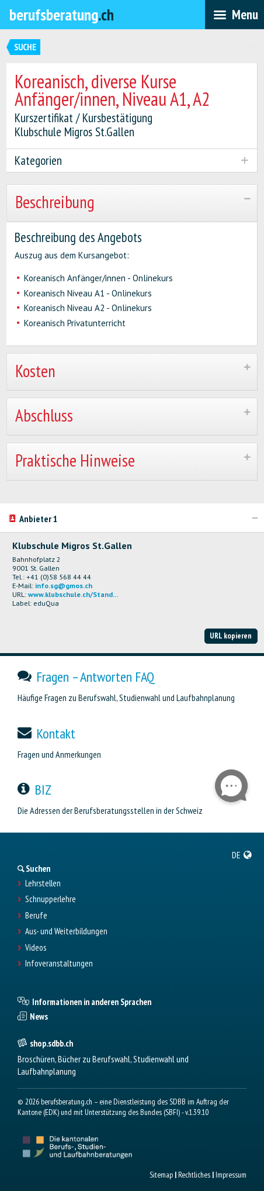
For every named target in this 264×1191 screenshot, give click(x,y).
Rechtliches (194, 1174)
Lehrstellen (43, 883)
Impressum (231, 1174)
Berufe (36, 915)
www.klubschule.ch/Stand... (73, 594)
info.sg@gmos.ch (63, 585)
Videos (35, 948)
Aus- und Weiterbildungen (66, 931)
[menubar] (234, 14)
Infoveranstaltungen (59, 963)
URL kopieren (231, 635)
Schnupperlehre (50, 899)
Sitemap (161, 1174)
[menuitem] (242, 855)
